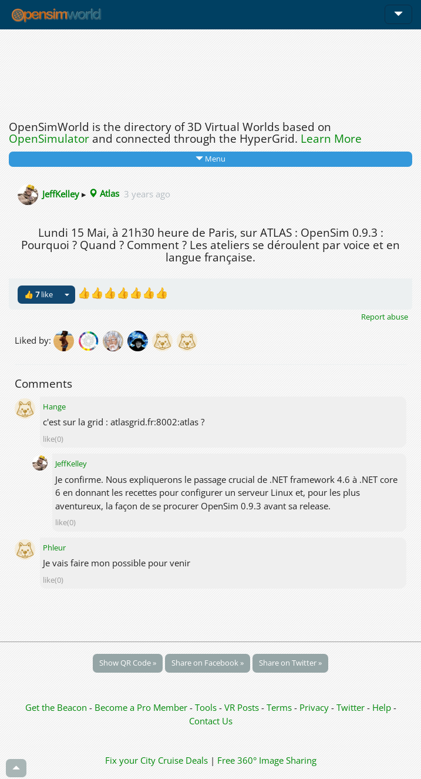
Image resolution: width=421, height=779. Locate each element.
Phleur (54, 547)
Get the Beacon (56, 707)
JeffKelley (60, 193)
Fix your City (130, 760)
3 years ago (147, 193)
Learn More (331, 138)
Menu (210, 158)
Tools (207, 707)
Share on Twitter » (290, 662)
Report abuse (384, 316)
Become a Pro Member (142, 707)
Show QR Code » (127, 662)
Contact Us (211, 721)
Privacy (314, 707)
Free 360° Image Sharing (266, 760)
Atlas (104, 193)
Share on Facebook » (207, 662)
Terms (280, 707)
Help (381, 707)
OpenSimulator (49, 138)
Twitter (350, 707)
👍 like (38, 294)
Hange (54, 406)
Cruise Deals (183, 760)
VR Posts (242, 707)
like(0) (53, 439)
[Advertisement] (210, 71)
